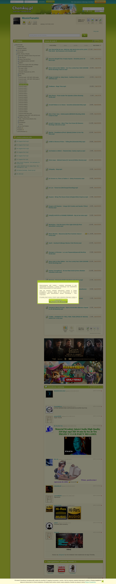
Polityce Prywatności (90, 582)
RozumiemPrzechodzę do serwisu (58, 300)
